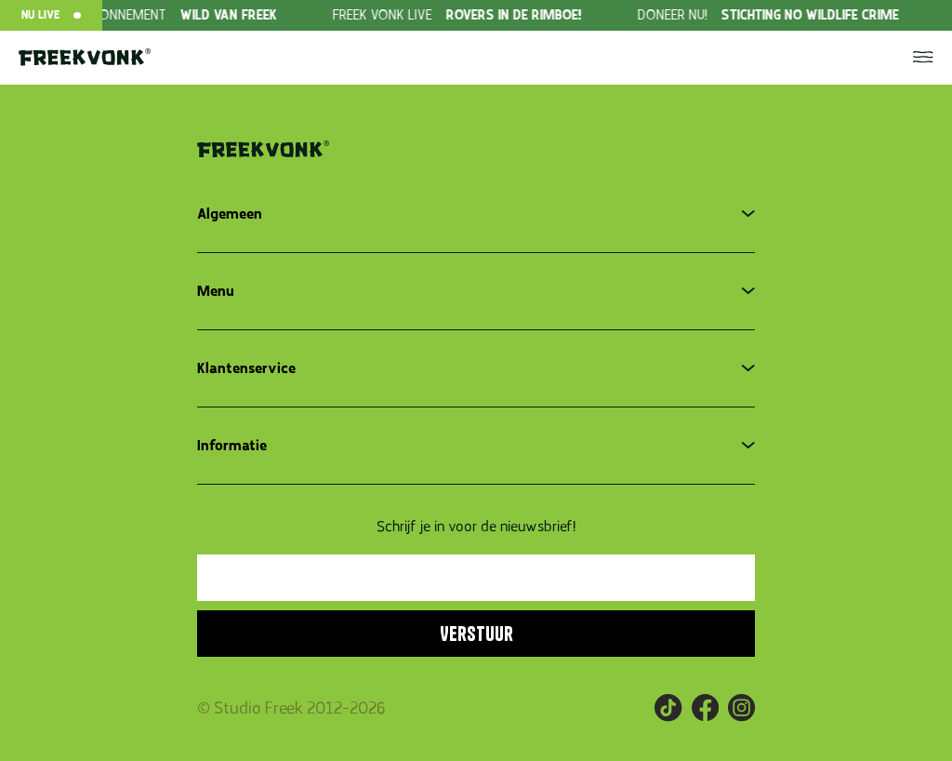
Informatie (232, 445)
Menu (215, 291)
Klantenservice (246, 368)
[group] (179, 15)
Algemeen (229, 214)
